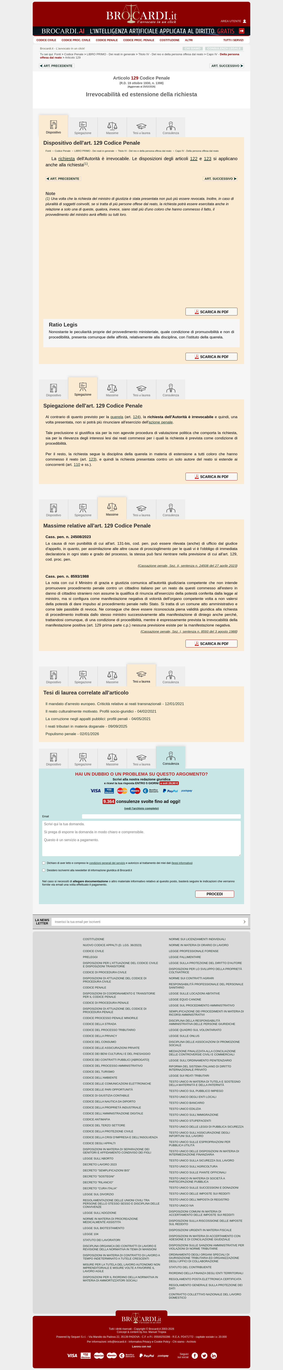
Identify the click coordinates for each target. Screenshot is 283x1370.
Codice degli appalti (99, 1143)
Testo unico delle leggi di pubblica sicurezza (206, 1126)
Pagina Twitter (204, 1354)
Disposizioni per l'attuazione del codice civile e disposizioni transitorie (120, 964)
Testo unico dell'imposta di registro (199, 1199)
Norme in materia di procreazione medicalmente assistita (110, 1220)
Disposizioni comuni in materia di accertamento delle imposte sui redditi (201, 1213)
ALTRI (189, 40)
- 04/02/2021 (101, 711)
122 (193, 158)
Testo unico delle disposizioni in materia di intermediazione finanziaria (204, 1153)
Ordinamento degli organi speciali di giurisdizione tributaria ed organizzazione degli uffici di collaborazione (204, 1258)
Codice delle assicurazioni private (111, 1047)
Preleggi (90, 957)
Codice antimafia (96, 1119)
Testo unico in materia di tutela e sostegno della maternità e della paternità (205, 1083)
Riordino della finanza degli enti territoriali (206, 1273)
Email (45, 816)
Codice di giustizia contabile (106, 1095)
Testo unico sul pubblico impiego (196, 1091)
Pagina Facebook (195, 1354)
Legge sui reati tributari (189, 1075)
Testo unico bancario (186, 1102)
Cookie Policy (162, 1341)
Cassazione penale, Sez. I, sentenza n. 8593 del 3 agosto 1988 (189, 631)
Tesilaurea (141, 128)
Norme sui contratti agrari (191, 978)
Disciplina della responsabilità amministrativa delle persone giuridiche (202, 1022)
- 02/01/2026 (72, 734)
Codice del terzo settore (104, 1125)
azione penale (161, 422)
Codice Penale (107, 40)
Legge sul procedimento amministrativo (202, 1005)
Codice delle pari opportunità (108, 1089)
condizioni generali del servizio (107, 863)
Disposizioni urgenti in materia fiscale (200, 1230)
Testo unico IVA (181, 1205)
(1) (86, 163)
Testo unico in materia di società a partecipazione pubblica (197, 1180)
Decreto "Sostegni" (99, 1176)
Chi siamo (178, 1341)
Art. (58, 66)
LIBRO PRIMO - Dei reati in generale (94, 151)
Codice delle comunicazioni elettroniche (117, 1083)
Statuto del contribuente (190, 1267)
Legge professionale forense (194, 951)
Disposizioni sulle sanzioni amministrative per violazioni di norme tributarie (206, 1247)
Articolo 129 (72, 57)
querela (117, 417)
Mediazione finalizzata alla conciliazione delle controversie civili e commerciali (202, 1052)
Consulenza (171, 128)
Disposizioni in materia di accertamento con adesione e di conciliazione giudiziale (204, 1237)
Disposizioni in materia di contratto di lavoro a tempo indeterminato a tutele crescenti (121, 1257)
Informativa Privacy (140, 1341)
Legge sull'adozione (99, 1212)
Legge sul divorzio (98, 1194)
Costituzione (169, 40)
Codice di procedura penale (106, 1002)
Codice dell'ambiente (100, 1077)
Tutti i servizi (233, 40)
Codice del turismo (98, 1071)
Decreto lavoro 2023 (100, 1164)
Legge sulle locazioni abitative (194, 993)
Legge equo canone (185, 999)
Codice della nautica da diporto (109, 1101)
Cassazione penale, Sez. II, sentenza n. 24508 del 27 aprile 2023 (187, 565)
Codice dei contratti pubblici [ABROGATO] (116, 1059)
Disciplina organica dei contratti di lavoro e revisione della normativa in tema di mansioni (120, 1247)
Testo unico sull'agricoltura (193, 1166)
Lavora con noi (141, 1346)
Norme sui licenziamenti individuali (197, 939)
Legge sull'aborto (98, 1158)
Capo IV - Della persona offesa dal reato (197, 151)
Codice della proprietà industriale (112, 1107)
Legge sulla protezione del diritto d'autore (205, 963)
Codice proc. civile (76, 40)
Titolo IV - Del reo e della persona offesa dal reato (145, 151)
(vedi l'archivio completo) (141, 808)
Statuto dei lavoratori (101, 1240)
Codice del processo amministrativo (113, 1065)
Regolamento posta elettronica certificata (205, 1279)
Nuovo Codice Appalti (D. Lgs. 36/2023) (112, 945)
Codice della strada (99, 1024)
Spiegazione (82, 128)
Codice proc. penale (138, 40)
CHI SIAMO (193, 48)
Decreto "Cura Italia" (100, 1188)
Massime (112, 128)
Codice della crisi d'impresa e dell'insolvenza (120, 1137)
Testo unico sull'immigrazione (193, 1114)
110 (77, 464)
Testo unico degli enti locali (192, 1097)
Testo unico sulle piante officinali (197, 1172)
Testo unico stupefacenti (190, 1120)
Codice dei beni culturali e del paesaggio (116, 1053)
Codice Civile (46, 40)
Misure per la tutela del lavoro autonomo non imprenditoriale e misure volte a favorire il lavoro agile (121, 1268)
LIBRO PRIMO (111, 54)
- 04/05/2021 (98, 719)
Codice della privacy (100, 1036)
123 (207, 158)
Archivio (191, 1341)
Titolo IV (170, 54)
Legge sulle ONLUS (184, 1036)
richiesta (66, 158)
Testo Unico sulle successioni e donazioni (204, 1187)
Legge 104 (90, 1234)
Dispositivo (53, 390)
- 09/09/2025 (86, 726)
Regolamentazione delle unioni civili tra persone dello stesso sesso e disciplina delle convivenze (121, 1204)
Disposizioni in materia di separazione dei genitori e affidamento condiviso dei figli (117, 1151)
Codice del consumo (99, 1042)
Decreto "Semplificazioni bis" (106, 1170)
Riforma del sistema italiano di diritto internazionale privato (200, 1068)
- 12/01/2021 (115, 704)
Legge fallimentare (185, 957)
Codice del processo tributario (109, 1030)
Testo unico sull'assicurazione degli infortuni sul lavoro (199, 1134)
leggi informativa (182, 863)
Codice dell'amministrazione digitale (113, 1113)
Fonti (57, 54)
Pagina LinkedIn (214, 1354)
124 (136, 417)
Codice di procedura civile (105, 972)
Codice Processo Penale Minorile (110, 1018)
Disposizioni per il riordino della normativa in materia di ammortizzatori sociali (120, 1278)
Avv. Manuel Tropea (154, 1332)
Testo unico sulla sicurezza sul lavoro (201, 1160)
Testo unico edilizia (185, 1108)
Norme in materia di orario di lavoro (199, 945)
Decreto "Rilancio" (98, 1182)
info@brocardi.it (117, 1341)
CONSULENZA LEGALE (224, 48)
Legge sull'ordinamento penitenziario (200, 1060)
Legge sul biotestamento (103, 1228)
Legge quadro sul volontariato (195, 1030)
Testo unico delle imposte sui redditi (199, 1193)
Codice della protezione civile (108, 1131)
